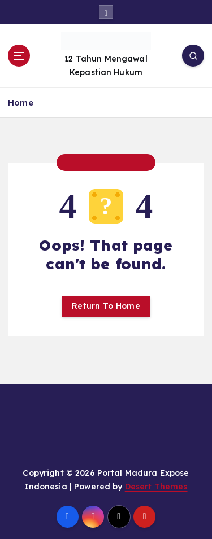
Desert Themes (156, 486)
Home (20, 102)
